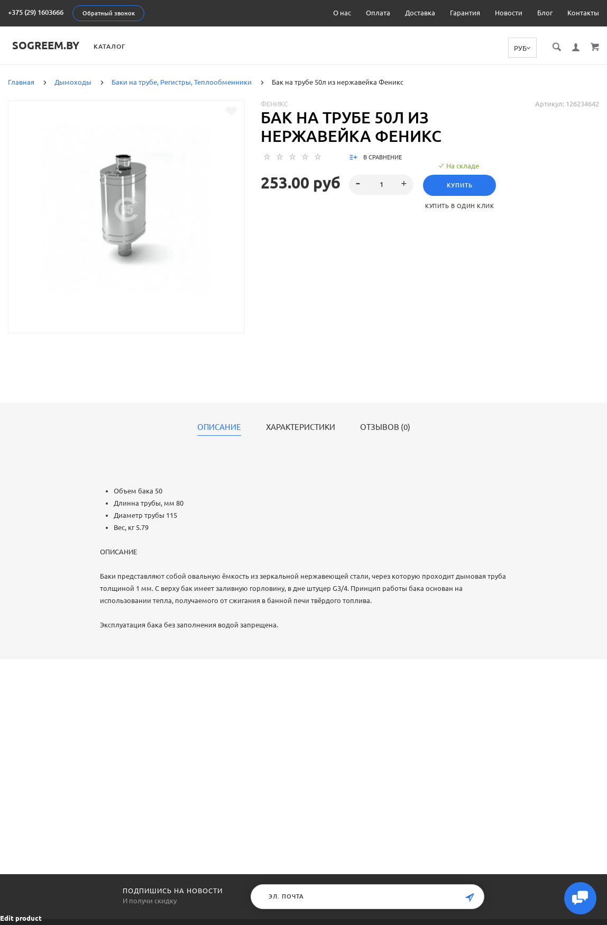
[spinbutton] (381, 184)
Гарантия (465, 12)
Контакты (583, 12)
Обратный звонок (108, 13)
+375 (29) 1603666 (35, 12)
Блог (545, 12)
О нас (342, 12)
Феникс (274, 103)
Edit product (21, 918)
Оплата (378, 12)
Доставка (420, 12)
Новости (508, 12)
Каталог (123, 46)
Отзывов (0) (385, 427)
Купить (461, 185)
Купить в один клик (461, 205)
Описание (219, 427)
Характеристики (300, 427)
